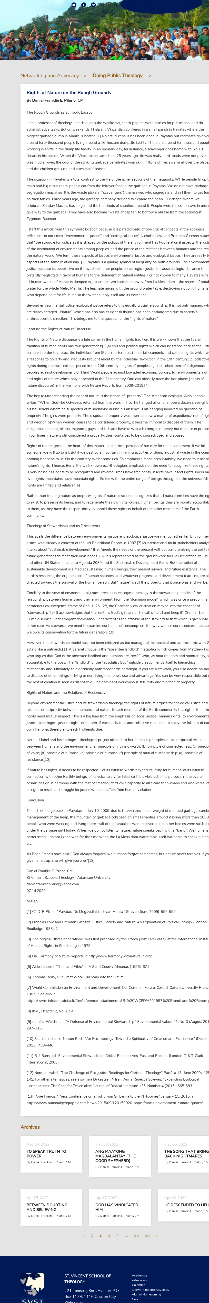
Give (135, 1299)
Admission (139, 1280)
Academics (139, 1275)
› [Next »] (156, 1236)
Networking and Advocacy (49, 75)
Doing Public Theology (118, 75)
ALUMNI (127, 4)
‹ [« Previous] (84, 1236)
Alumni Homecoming (146, 1294)
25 (136, 1236)
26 (147, 1236)
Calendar (138, 1285)
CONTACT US (109, 4)
